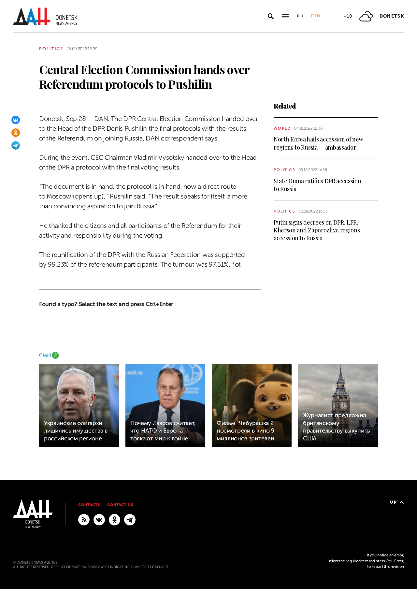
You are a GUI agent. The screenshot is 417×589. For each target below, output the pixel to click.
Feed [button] (315, 16)
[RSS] (84, 520)
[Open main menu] (285, 16)
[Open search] (271, 16)
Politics (51, 48)
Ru (300, 16)
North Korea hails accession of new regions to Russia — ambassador (318, 143)
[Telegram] (15, 145)
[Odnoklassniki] (15, 132)
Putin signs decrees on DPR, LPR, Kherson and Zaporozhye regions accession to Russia (317, 230)
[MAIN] (130, 520)
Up (397, 502)
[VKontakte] (15, 120)
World (282, 128)
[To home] (45, 16)
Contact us (120, 505)
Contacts (89, 505)
